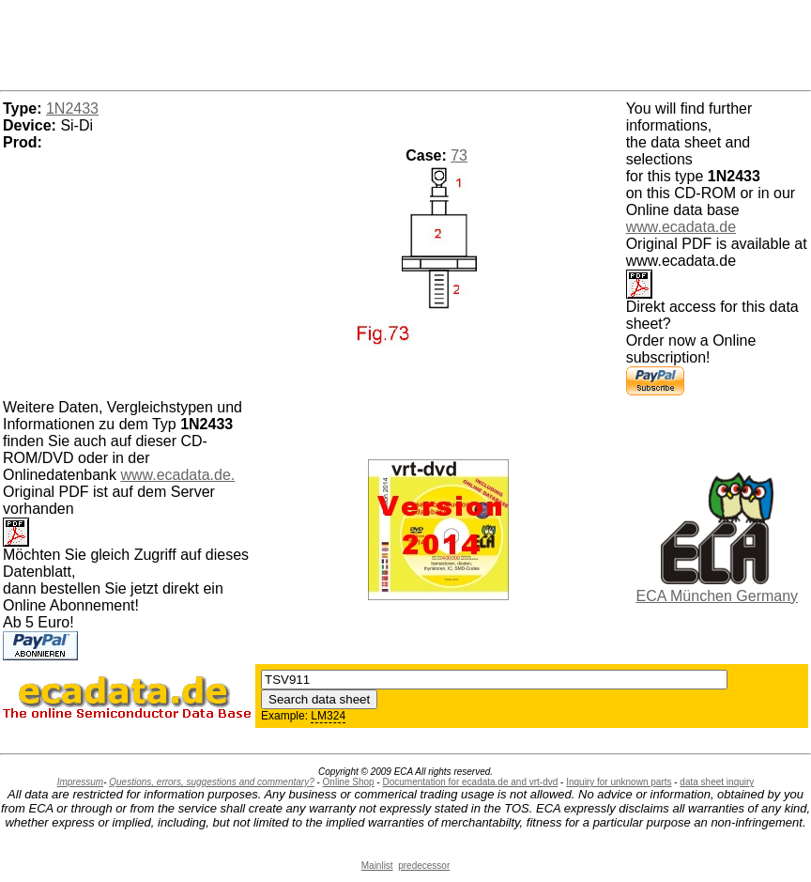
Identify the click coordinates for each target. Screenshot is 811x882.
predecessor (424, 865)
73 (459, 155)
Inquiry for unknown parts (618, 782)
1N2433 (72, 108)
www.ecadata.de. (177, 475)
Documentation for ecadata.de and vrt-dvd (471, 782)
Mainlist (377, 865)
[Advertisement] (405, 42)
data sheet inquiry (717, 782)
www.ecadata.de (681, 227)
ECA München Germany (717, 596)
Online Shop (349, 782)
